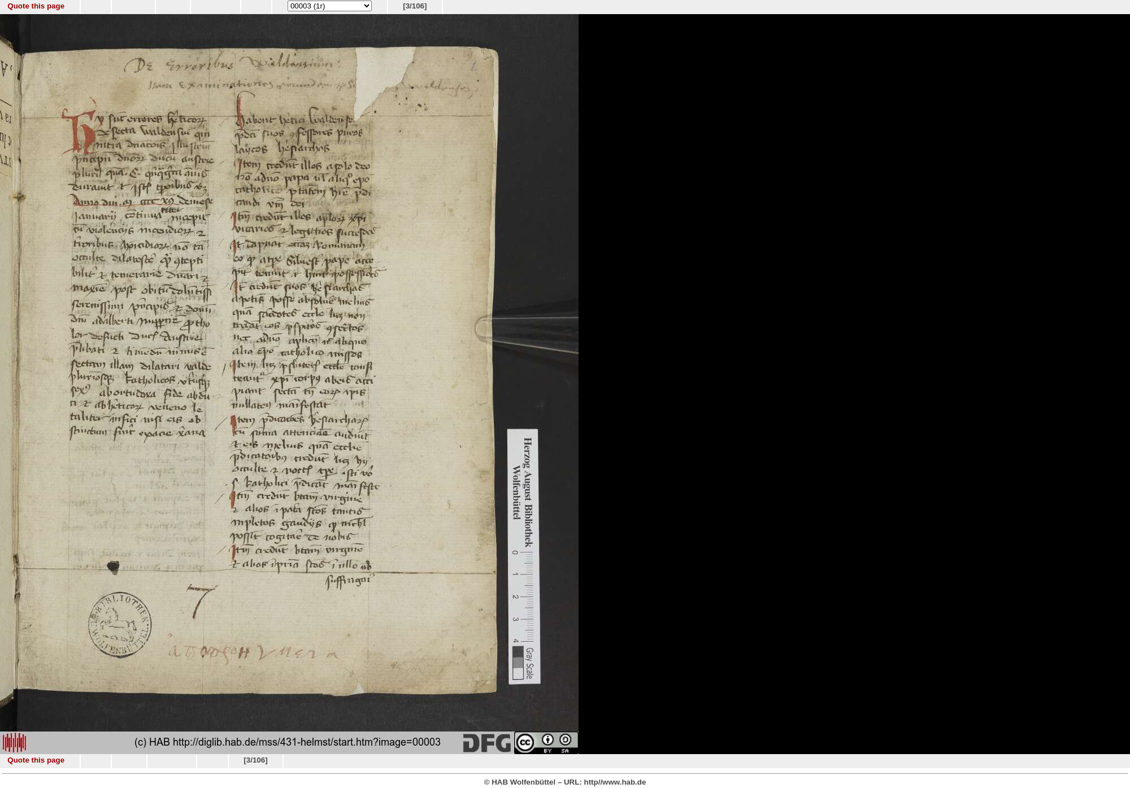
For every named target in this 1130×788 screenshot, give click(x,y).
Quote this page (35, 6)
